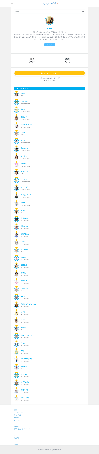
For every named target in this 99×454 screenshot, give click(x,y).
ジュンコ (24, 179)
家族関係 (16, 438)
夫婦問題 (16, 417)
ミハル (23, 109)
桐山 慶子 (24, 366)
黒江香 (23, 140)
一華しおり (24, 101)
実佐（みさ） (25, 397)
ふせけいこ (24, 374)
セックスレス (18, 420)
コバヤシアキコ (26, 195)
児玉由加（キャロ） (27, 125)
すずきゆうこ (25, 382)
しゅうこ (24, 156)
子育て (16, 435)
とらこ (23, 343)
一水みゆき (24, 249)
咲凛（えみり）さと (27, 335)
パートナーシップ (19, 412)
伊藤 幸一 (24, 257)
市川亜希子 (24, 218)
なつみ (23, 132)
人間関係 (16, 426)
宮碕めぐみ (24, 390)
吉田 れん (24, 202)
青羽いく (24, 351)
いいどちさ (24, 288)
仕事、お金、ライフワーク (22, 429)
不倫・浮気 (17, 415)
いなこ (23, 241)
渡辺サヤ (24, 117)
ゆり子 (23, 312)
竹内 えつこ (24, 93)
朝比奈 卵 (24, 280)
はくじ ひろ (24, 187)
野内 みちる (24, 148)
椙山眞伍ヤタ (25, 234)
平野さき (24, 327)
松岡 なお (24, 164)
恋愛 (15, 410)
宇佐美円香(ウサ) (26, 358)
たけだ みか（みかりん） (29, 304)
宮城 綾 (23, 273)
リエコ (23, 319)
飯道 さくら (24, 171)
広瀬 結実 (24, 265)
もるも (23, 210)
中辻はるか (24, 226)
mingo (23, 296)
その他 (16, 444)
